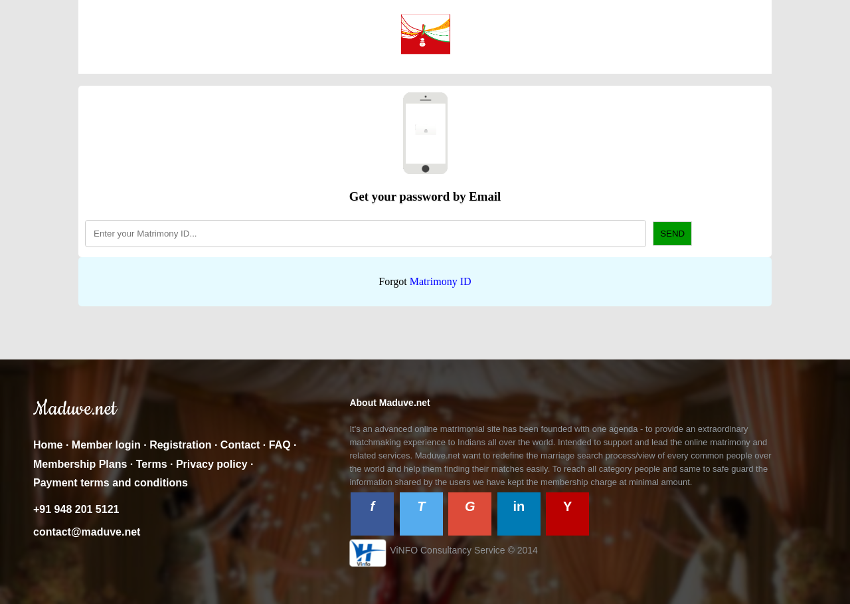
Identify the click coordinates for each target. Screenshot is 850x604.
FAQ (280, 445)
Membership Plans (80, 464)
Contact (240, 445)
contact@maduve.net (86, 532)
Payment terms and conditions (110, 482)
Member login (106, 445)
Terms (151, 464)
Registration (180, 445)
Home (47, 445)
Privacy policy (212, 464)
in (519, 506)
